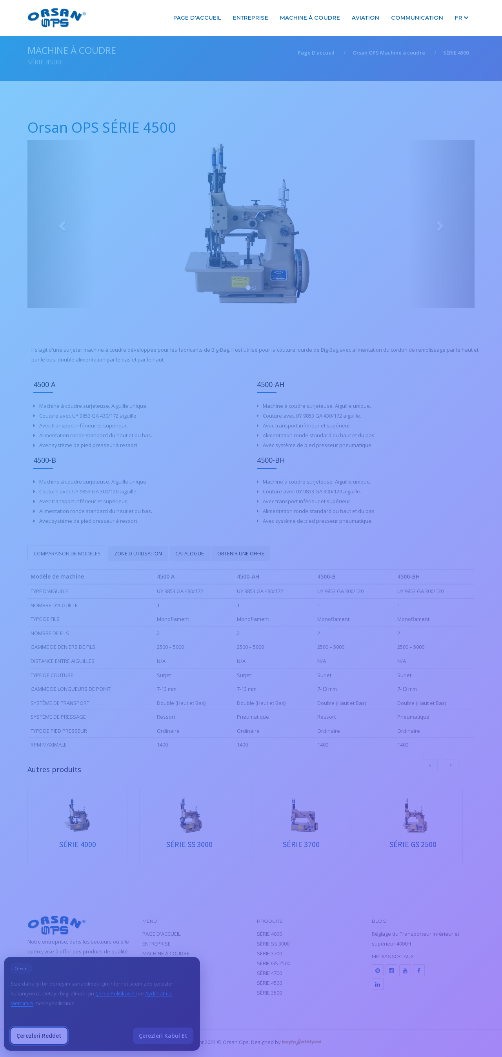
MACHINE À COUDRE (310, 18)
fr (462, 18)
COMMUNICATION (417, 18)
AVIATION (365, 18)
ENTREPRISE (250, 18)
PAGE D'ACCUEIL (197, 18)
